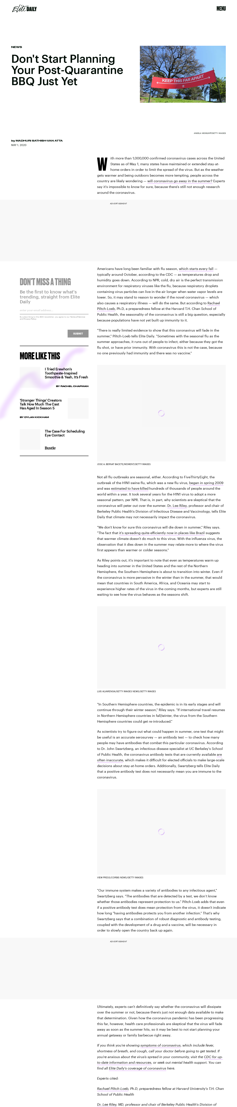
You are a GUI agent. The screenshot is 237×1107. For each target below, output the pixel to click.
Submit (78, 335)
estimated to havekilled (129, 488)
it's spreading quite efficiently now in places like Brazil (162, 533)
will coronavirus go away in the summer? (179, 181)
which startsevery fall (196, 269)
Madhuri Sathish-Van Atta (39, 140)
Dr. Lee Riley (177, 505)
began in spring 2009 (206, 483)
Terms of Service (77, 319)
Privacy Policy (30, 321)
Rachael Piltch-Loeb (112, 1088)
